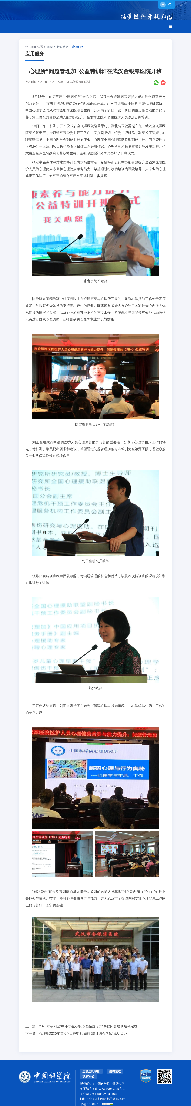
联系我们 (88, 1076)
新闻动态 (62, 47)
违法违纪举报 (91, 1071)
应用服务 (78, 47)
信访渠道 (115, 1071)
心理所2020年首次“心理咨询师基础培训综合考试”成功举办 (83, 1033)
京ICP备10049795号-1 (110, 1088)
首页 (50, 47)
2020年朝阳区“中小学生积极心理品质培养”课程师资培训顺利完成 (88, 1026)
